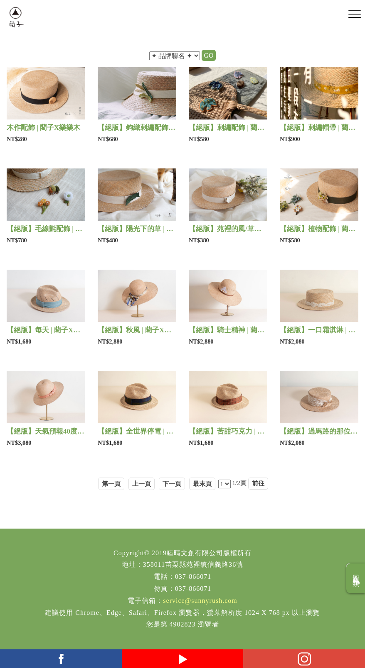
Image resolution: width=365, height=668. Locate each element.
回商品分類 (356, 578)
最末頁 (202, 483)
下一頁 (172, 483)
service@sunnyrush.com (200, 600)
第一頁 (111, 483)
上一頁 (141, 483)
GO (208, 55)
